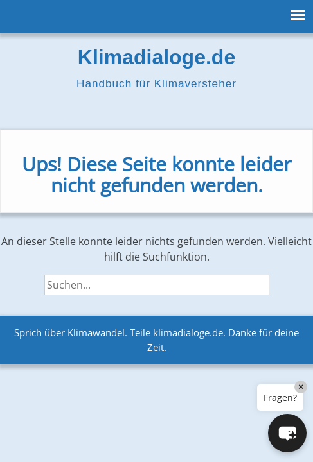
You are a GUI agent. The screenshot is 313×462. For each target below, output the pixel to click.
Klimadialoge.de (156, 57)
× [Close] (300, 387)
